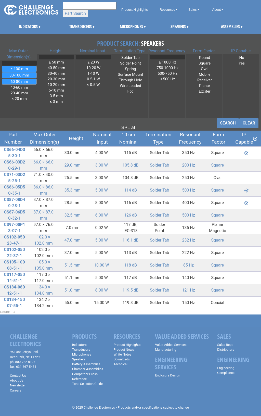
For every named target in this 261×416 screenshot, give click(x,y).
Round (204, 57)
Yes (241, 63)
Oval (204, 69)
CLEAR (249, 123)
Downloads (122, 359)
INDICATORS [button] (23, 26)
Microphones (81, 354)
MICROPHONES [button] (124, 26)
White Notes (123, 354)
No (241, 57)
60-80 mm (19, 82)
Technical (121, 364)
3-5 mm (56, 96)
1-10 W (93, 73)
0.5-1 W (93, 79)
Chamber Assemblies (87, 369)
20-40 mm (19, 93)
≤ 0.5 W (93, 84)
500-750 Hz (167, 73)
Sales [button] (192, 9)
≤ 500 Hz (167, 79)
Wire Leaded (130, 86)
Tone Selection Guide (87, 384)
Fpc (130, 91)
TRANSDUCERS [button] (73, 26)
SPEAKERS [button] (175, 26)
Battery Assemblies (86, 364)
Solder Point (130, 63)
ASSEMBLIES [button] (225, 26)
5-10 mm (56, 90)
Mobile (204, 74)
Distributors (225, 349)
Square (204, 63)
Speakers (79, 359)
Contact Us (18, 375)
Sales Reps (225, 345)
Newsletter (18, 385)
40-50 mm (56, 68)
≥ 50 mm (56, 62)
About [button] (216, 9)
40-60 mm (19, 87)
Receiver (204, 80)
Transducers (81, 349)
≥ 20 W (93, 62)
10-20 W (93, 68)
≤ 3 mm (56, 101)
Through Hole (130, 80)
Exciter (204, 91)
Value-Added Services (171, 345)
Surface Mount (130, 74)
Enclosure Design (167, 375)
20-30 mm (56, 79)
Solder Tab (130, 57)
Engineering (225, 368)
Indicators (79, 345)
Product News (124, 349)
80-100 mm (19, 75)
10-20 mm (56, 84)
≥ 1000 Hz (167, 62)
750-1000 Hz (167, 68)
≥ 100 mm (19, 69)
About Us (16, 380)
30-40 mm (56, 73)
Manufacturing (165, 349)
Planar (204, 86)
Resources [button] (167, 9)
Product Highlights (134, 9)
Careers (15, 390)
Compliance (225, 373)
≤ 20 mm (19, 99)
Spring (130, 69)
